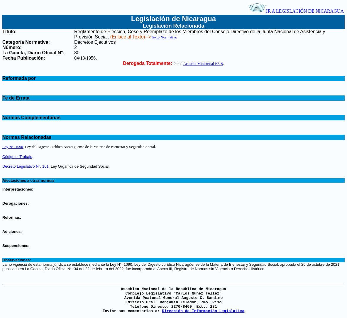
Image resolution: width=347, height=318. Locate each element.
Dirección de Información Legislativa (203, 311)
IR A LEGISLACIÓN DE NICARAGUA (296, 11)
